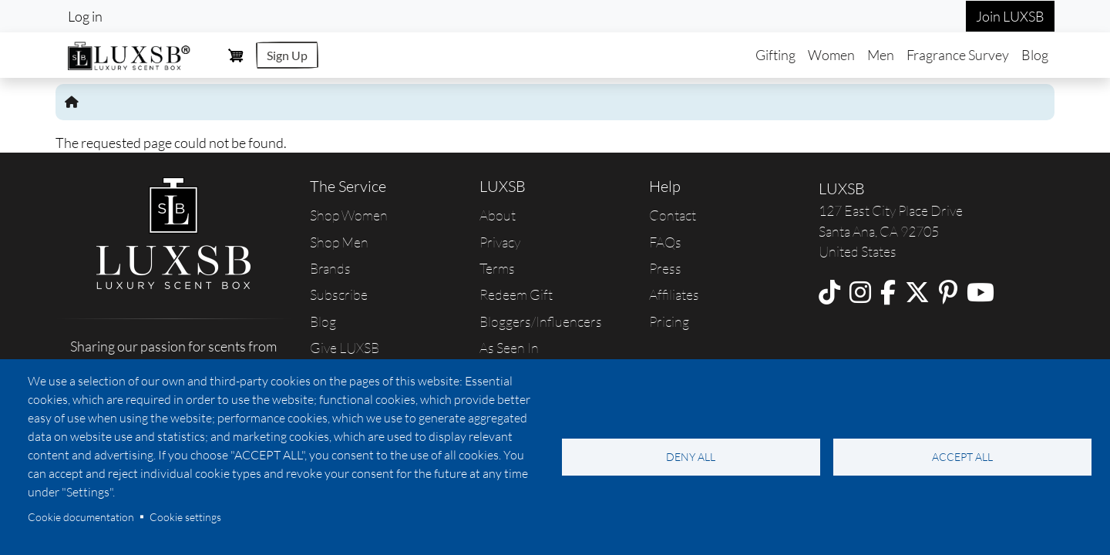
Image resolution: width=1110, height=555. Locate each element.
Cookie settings (185, 516)
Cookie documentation (81, 516)
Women (831, 54)
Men (880, 54)
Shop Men (339, 242)
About (497, 215)
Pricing (669, 321)
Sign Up (287, 55)
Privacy (499, 242)
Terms (497, 268)
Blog (1034, 54)
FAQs (665, 242)
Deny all (690, 456)
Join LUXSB (1010, 16)
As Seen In (509, 347)
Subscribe (339, 294)
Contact (672, 215)
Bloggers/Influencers (540, 321)
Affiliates (674, 294)
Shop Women (349, 215)
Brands (330, 268)
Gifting (775, 54)
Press (665, 268)
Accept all (962, 456)
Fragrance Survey (957, 54)
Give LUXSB (344, 347)
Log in (85, 16)
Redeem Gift (516, 294)
